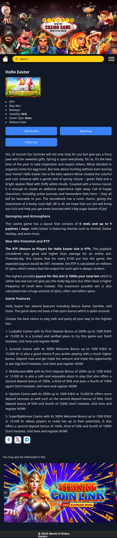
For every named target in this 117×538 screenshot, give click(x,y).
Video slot (31, 142)
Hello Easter (31, 131)
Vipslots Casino (19, 394)
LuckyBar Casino (21, 331)
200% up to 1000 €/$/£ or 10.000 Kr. (68, 394)
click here (25, 341)
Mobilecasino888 (21, 371)
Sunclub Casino (20, 349)
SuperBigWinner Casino (26, 416)
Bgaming (85, 131)
